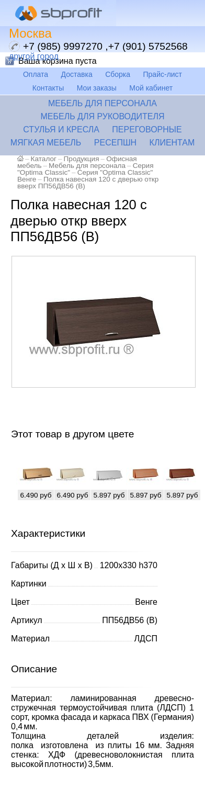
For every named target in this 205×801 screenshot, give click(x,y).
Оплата (35, 74)
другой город (34, 56)
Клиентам (172, 142)
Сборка (117, 74)
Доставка (77, 74)
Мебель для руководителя (102, 116)
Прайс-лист (163, 74)
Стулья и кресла (61, 129)
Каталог (43, 159)
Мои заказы (97, 88)
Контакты (48, 88)
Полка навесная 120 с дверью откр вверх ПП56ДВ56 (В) (87, 182)
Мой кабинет (151, 88)
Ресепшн (115, 142)
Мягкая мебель (46, 142)
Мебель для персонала (102, 103)
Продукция (81, 159)
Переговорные (146, 129)
